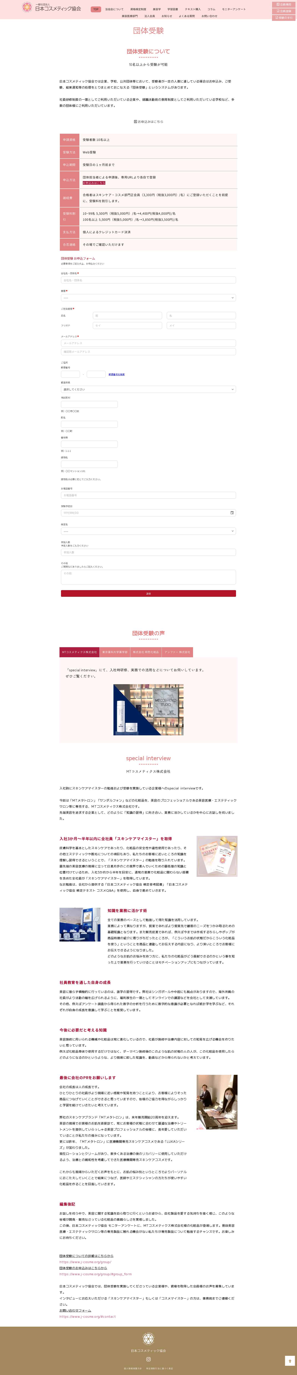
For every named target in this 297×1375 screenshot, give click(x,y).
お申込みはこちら (148, 121)
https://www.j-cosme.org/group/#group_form (95, 1272)
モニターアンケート (234, 9)
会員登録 (285, 11)
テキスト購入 (193, 9)
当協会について (114, 9)
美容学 (157, 9)
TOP (95, 9)
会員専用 (285, 4)
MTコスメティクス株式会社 (79, 650)
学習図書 (172, 9)
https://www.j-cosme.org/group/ (85, 1260)
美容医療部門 (130, 16)
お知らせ (167, 16)
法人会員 (149, 16)
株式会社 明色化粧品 (146, 650)
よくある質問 (187, 16)
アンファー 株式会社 (177, 650)
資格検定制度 (138, 9)
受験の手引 (284, 18)
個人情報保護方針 (133, 1367)
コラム (211, 9)
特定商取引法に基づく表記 (159, 1367)
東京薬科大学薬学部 (114, 650)
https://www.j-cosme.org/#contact (87, 1315)
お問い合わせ (209, 16)
